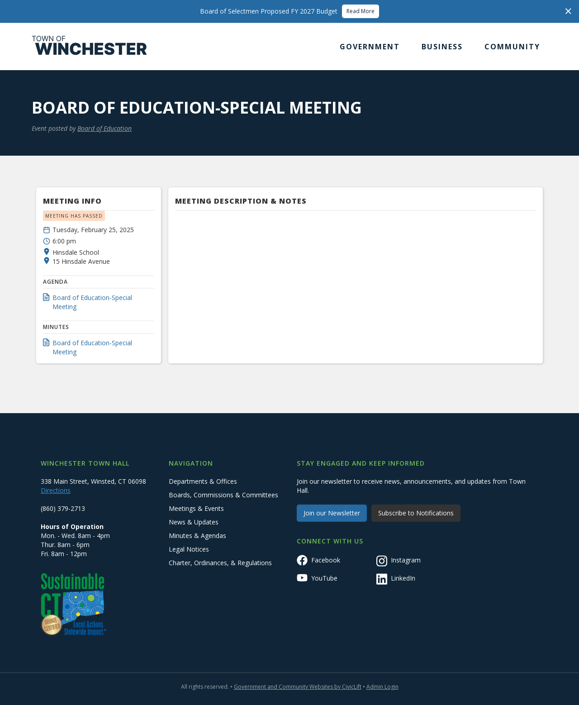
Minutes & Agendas (197, 535)
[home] (89, 46)
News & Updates (193, 522)
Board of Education (104, 128)
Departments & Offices (203, 481)
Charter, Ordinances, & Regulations (220, 562)
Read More (360, 11)
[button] (369, 46)
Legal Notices (189, 549)
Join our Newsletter (332, 513)
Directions (56, 490)
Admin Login (382, 687)
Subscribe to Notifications (416, 513)
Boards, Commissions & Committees (223, 495)
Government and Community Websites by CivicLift (297, 687)
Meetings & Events (196, 508)
